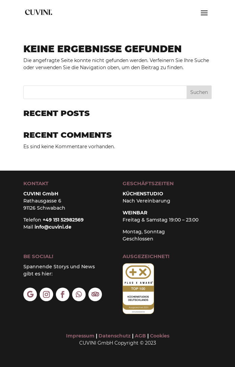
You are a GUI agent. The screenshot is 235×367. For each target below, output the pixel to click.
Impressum (80, 336)
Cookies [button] (159, 336)
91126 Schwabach (44, 208)
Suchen (199, 92)
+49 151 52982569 (63, 220)
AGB (139, 336)
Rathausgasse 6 (42, 201)
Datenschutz (115, 336)
